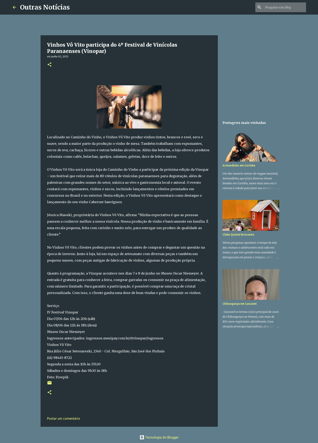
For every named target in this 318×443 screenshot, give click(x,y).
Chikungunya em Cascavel (239, 303)
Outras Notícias (45, 7)
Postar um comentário (63, 418)
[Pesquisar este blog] (284, 7)
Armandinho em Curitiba (238, 165)
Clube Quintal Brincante (238, 234)
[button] (49, 65)
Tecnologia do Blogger (159, 437)
